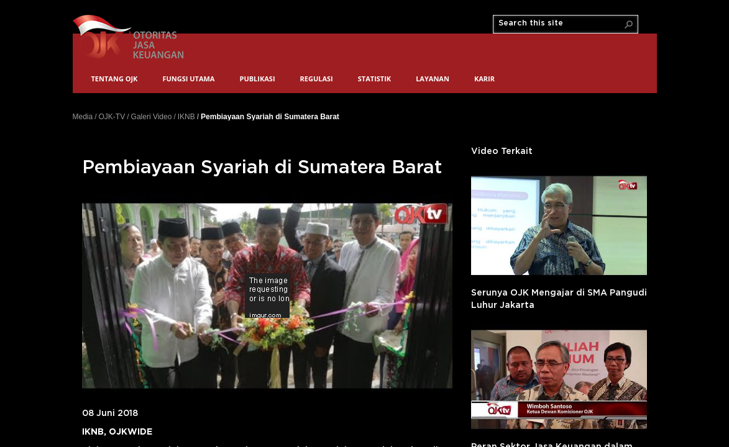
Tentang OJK (114, 78)
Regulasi (316, 78)
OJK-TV (112, 116)
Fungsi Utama (188, 78)
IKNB (186, 116)
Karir (484, 78)
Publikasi (257, 78)
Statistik (374, 78)
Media (83, 116)
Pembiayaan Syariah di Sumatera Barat (270, 116)
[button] (629, 24)
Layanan (432, 78)
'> (559, 225)
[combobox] (560, 23)
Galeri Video (151, 116)
